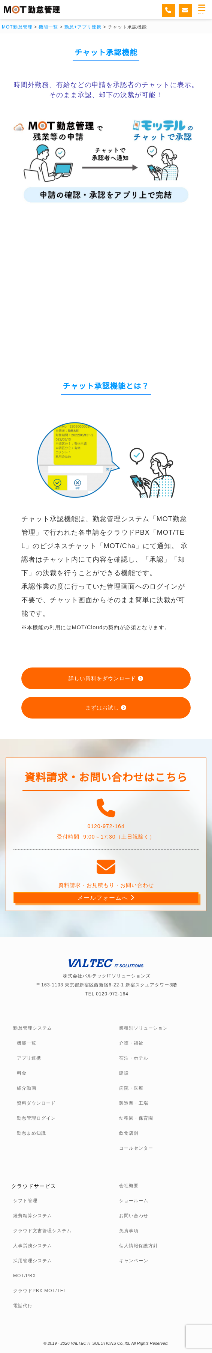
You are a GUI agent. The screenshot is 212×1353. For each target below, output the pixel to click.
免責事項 (129, 1230)
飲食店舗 (129, 1133)
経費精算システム (32, 1215)
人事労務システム (32, 1245)
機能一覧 (26, 1043)
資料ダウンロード (36, 1103)
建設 (124, 1073)
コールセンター (136, 1148)
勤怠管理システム (32, 1028)
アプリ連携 (29, 1058)
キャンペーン (133, 1260)
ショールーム (133, 1200)
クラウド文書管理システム (42, 1230)
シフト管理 (25, 1200)
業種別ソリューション (143, 1028)
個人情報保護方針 (138, 1245)
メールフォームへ (106, 897)
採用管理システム (32, 1260)
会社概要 (129, 1185)
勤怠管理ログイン (36, 1118)
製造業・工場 (133, 1103)
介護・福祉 (131, 1043)
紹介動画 (26, 1088)
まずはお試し (106, 708)
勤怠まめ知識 (31, 1133)
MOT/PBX (24, 1275)
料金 (22, 1073)
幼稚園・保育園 (136, 1118)
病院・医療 (131, 1088)
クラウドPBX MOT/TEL (39, 1290)
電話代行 (23, 1305)
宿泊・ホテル (133, 1058)
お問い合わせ (133, 1215)
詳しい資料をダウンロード (106, 678)
